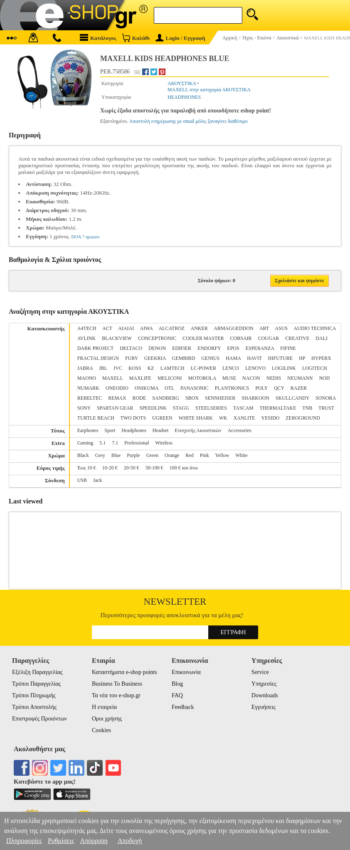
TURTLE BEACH (95, 418)
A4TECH (86, 328)
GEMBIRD (183, 358)
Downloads (264, 695)
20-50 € (131, 468)
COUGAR (268, 338)
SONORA (325, 398)
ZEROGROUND (303, 418)
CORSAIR (241, 338)
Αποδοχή (130, 840)
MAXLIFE (140, 378)
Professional (136, 443)
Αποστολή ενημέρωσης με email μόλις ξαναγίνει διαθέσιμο (188, 121)
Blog (177, 684)
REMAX (117, 398)
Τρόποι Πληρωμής (34, 695)
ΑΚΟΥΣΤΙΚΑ (182, 83)
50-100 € (154, 468)
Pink (204, 455)
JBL (103, 368)
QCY (279, 388)
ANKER (199, 328)
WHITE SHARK (196, 418)
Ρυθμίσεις (61, 840)
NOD (324, 378)
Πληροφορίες (24, 840)
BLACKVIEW (117, 338)
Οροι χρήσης (107, 719)
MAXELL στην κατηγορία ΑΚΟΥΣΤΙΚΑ (209, 90)
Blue (116, 455)
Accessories (239, 430)
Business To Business (117, 684)
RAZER (299, 388)
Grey (100, 455)
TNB (307, 408)
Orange (172, 455)
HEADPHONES (184, 97)
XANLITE (244, 418)
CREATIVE (297, 338)
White (241, 455)
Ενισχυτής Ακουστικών (198, 430)
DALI (321, 338)
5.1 (102, 443)
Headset (161, 430)
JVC (117, 368)
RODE (139, 398)
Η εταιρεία (104, 707)
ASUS (281, 328)
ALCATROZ (172, 328)
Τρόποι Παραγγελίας (36, 684)
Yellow (222, 455)
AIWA (146, 328)
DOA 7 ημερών (85, 236)
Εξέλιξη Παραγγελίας (37, 672)
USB (82, 480)
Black (83, 455)
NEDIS (273, 378)
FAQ (177, 695)
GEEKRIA (155, 358)
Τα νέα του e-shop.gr (116, 695)
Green (152, 455)
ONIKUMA (146, 388)
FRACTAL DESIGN (98, 358)
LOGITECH (314, 368)
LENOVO (255, 368)
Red (189, 455)
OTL (169, 388)
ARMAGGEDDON (233, 328)
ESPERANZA (260, 348)
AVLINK (86, 338)
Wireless (164, 443)
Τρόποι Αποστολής (34, 707)
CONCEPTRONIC (157, 338)
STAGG (181, 408)
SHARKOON (255, 398)
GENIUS (210, 358)
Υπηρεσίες (263, 684)
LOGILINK (284, 368)
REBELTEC (89, 398)
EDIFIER (181, 348)
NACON (251, 378)
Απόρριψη (93, 840)
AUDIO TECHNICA (314, 328)
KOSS (134, 368)
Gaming (85, 443)
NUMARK (88, 388)
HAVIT (254, 358)
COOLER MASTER (203, 338)
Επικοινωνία (186, 672)
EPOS (233, 348)
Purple (133, 455)
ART (264, 328)
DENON (157, 348)
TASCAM (243, 408)
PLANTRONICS (231, 388)
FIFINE (288, 348)
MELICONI (170, 378)
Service (260, 672)
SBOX (192, 398)
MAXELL (112, 378)
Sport (109, 430)
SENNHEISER (220, 398)
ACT (107, 328)
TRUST (326, 408)
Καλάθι (136, 38)
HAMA (233, 358)
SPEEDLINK (152, 408)
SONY (84, 408)
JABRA (85, 368)
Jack (97, 480)
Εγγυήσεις (263, 707)
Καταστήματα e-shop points (124, 672)
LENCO (230, 368)
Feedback (183, 707)
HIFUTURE (280, 358)
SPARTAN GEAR (115, 408)
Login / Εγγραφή (180, 38)
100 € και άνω (184, 468)
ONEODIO (117, 388)
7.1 (115, 443)
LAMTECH (172, 368)
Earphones (88, 430)
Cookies (101, 730)
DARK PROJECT (95, 348)
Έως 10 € (86, 468)
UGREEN (162, 418)
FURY (131, 358)
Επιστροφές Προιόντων (39, 719)
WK (223, 418)
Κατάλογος (98, 38)
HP (302, 358)
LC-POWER (203, 368)
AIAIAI (126, 328)
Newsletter (175, 601)
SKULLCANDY (292, 398)
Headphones (133, 430)
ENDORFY (209, 348)
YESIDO (270, 418)
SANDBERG (165, 398)
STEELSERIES (211, 408)
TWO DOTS (133, 418)
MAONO (86, 378)
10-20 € (110, 468)
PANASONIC (194, 388)
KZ (151, 368)
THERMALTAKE (278, 408)
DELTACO (131, 348)
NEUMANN (300, 378)
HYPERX (321, 358)
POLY (261, 388)
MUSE (229, 378)
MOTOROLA (202, 378)
